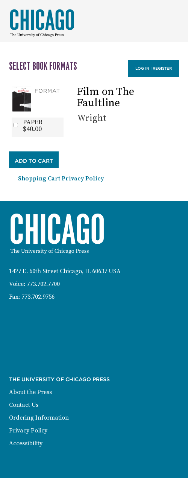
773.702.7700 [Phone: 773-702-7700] (43, 284)
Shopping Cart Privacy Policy (61, 178)
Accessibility (25, 443)
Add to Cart (34, 160)
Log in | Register (153, 68)
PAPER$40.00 (32, 126)
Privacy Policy (28, 430)
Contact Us (23, 405)
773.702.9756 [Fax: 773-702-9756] (38, 297)
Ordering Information (39, 417)
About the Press (30, 392)
